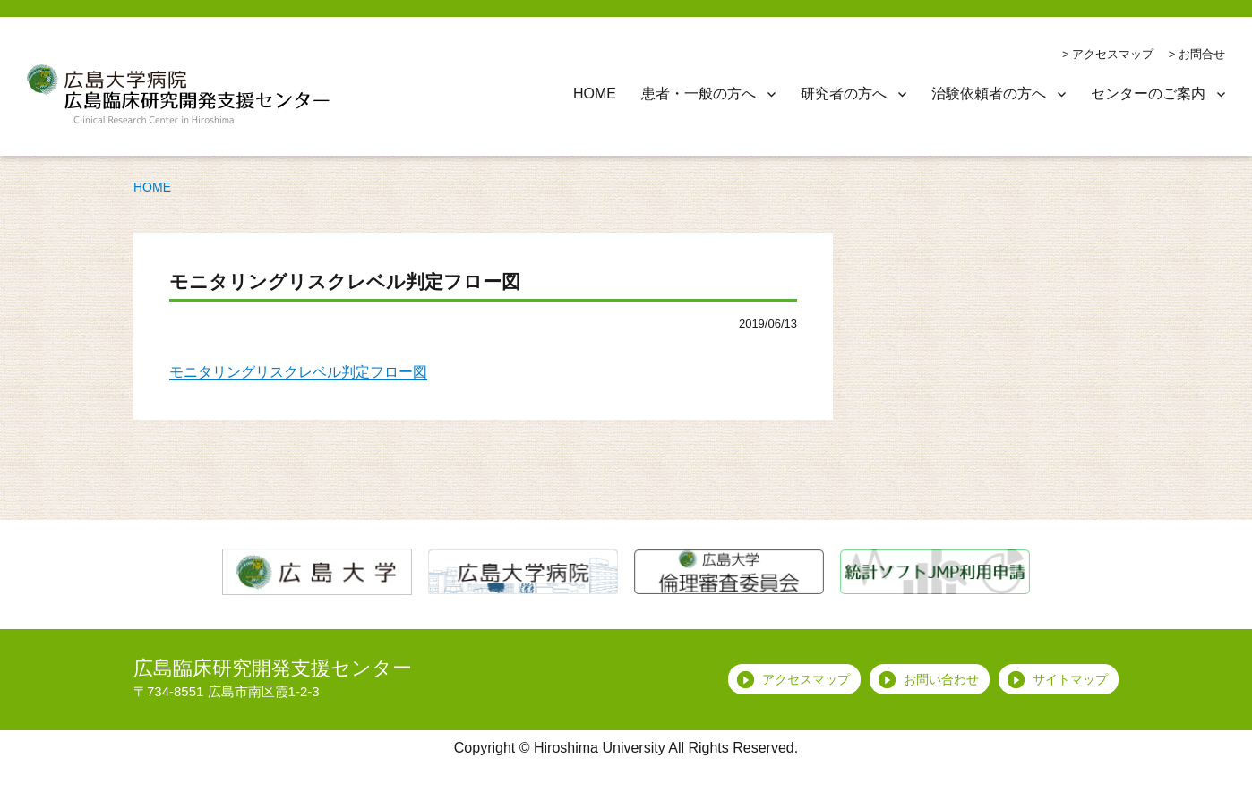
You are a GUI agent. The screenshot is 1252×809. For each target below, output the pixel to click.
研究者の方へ (844, 93)
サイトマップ (1070, 679)
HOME (594, 93)
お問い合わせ (941, 679)
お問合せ (1202, 54)
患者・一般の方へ (698, 93)
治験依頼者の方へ (988, 93)
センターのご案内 (1148, 93)
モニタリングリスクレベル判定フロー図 (298, 371)
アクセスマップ (1112, 54)
